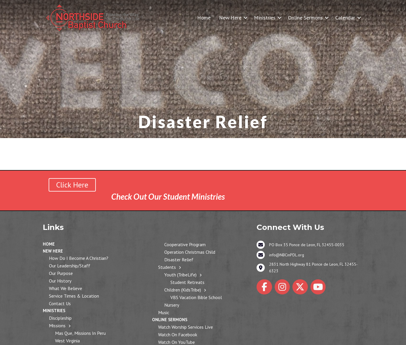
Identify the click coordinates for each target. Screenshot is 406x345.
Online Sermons (305, 17)
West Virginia (67, 341)
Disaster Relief (178, 259)
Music (163, 312)
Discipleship (60, 318)
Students (167, 267)
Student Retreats (187, 282)
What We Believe (65, 288)
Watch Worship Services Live (185, 327)
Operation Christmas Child (189, 252)
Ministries (265, 17)
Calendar (345, 17)
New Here (230, 17)
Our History (60, 281)
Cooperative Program (185, 244)
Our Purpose (61, 273)
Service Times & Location (74, 296)
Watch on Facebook (177, 334)
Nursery (171, 305)
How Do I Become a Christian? (78, 258)
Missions (57, 325)
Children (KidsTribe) (182, 290)
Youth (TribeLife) (180, 275)
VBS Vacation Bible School (196, 297)
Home (204, 17)
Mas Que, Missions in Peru (80, 333)
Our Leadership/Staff (69, 266)
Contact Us (60, 303)
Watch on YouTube (176, 342)
